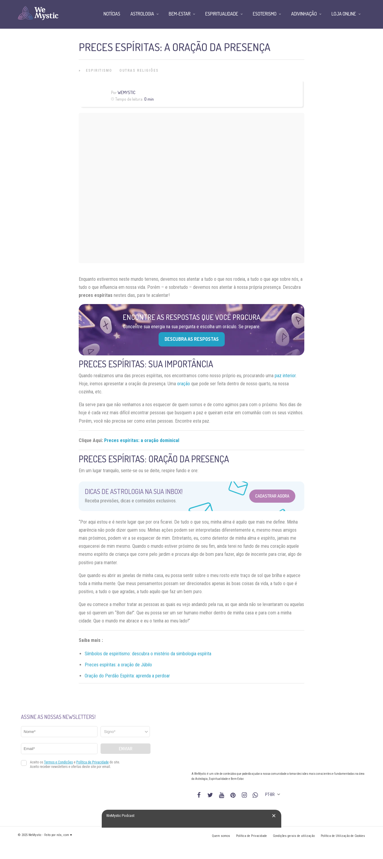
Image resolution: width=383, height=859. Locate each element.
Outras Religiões (139, 70)
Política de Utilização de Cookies (343, 836)
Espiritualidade (221, 14)
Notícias (112, 14)
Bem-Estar (180, 14)
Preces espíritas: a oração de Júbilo (118, 665)
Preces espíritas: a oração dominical (141, 440)
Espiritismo (99, 70)
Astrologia (142, 14)
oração (183, 383)
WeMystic (126, 92)
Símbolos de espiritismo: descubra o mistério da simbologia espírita (148, 653)
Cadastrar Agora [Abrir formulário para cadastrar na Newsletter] (272, 495)
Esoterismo (264, 14)
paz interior (285, 375)
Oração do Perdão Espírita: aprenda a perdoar (127, 676)
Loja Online (344, 14)
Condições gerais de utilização (294, 836)
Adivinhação (304, 14)
